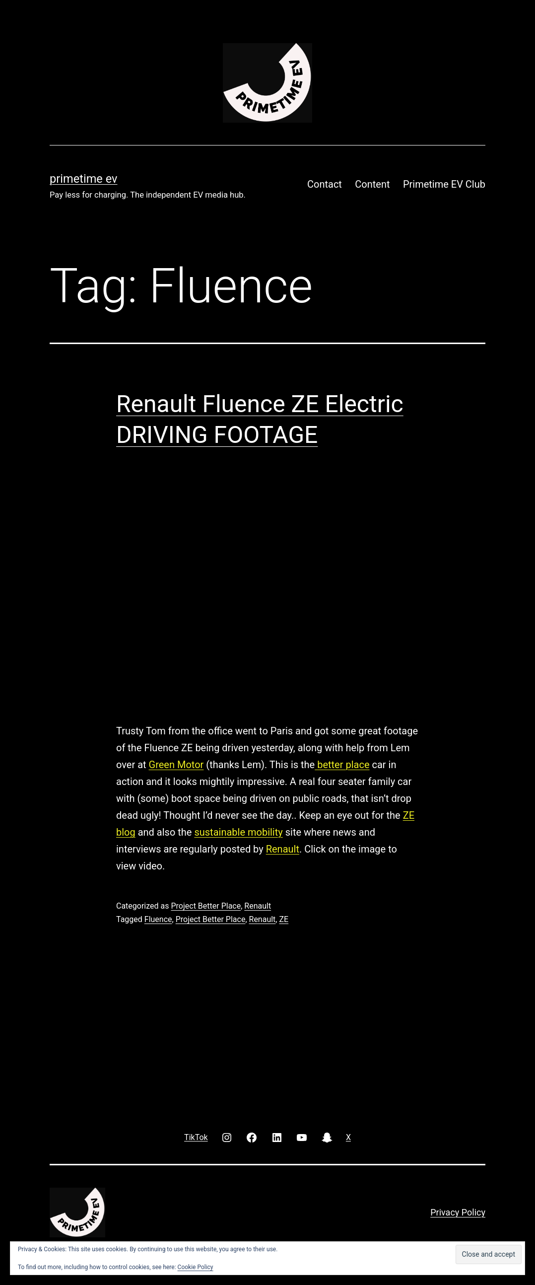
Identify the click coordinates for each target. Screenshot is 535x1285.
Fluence (158, 919)
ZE (283, 919)
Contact (324, 184)
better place (342, 765)
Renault (282, 849)
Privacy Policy (457, 1212)
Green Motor (176, 765)
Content (372, 184)
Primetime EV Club (444, 184)
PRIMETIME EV (83, 179)
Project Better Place (206, 906)
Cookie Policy (195, 1267)
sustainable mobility (238, 832)
